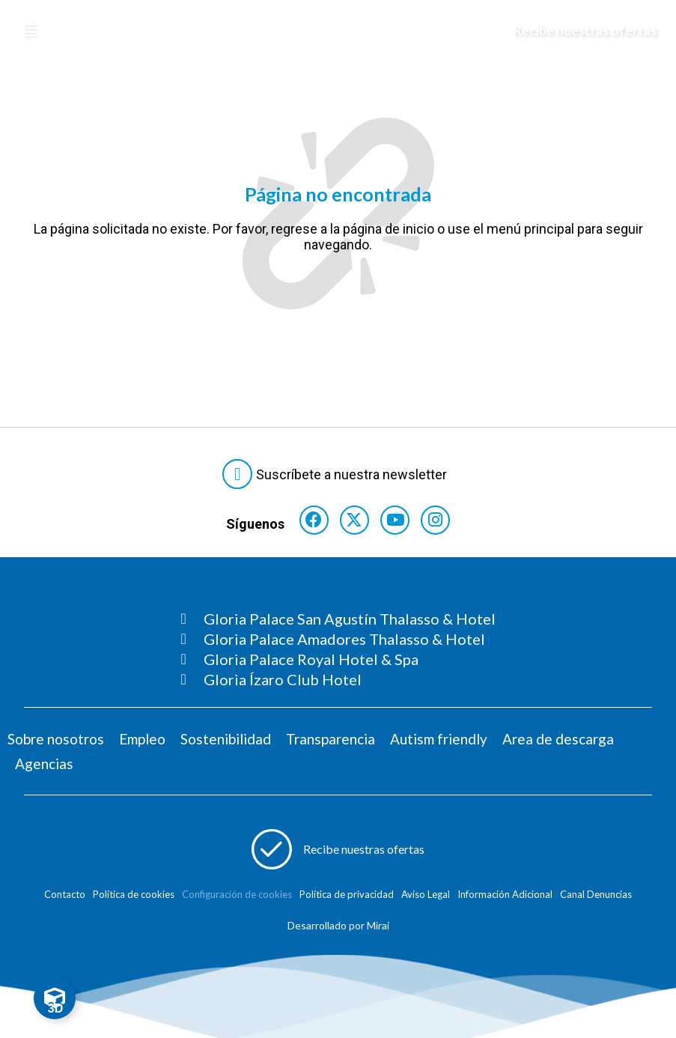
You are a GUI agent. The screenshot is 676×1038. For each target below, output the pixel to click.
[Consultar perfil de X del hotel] (352, 522)
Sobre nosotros (55, 744)
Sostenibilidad (225, 744)
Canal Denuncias (596, 899)
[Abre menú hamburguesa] (30, 30)
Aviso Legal (425, 899)
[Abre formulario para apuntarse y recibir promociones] (575, 30)
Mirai (378, 930)
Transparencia (330, 744)
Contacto (64, 899)
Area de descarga (558, 744)
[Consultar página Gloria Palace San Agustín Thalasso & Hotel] (338, 624)
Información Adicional (504, 899)
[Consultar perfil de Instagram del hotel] (442, 522)
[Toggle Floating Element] (55, 998)
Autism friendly (438, 744)
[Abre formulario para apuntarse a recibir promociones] (338, 854)
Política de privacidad (346, 899)
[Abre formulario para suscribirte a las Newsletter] (337, 474)
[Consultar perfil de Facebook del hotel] (307, 522)
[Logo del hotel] (321, 30)
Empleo (142, 744)
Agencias (44, 768)
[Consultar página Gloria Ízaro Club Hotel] (338, 684)
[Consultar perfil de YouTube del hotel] (397, 522)
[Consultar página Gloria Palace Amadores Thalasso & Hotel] (338, 644)
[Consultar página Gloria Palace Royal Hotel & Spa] (338, 664)
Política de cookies (133, 899)
